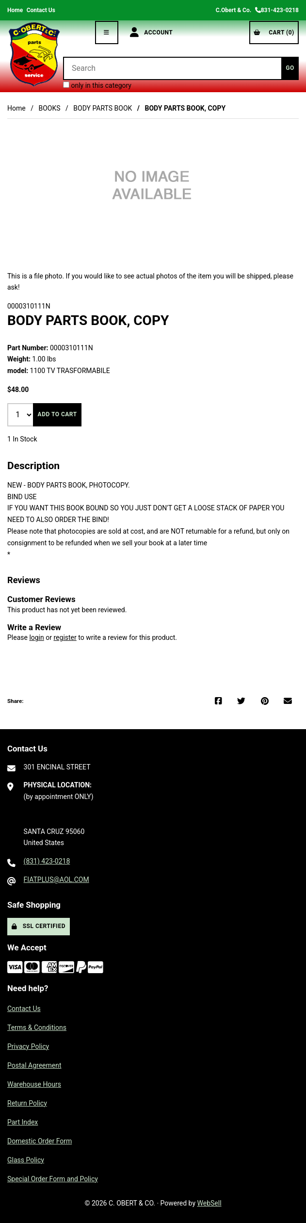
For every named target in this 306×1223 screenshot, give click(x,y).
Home (15, 10)
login (36, 637)
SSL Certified (38, 926)
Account (151, 32)
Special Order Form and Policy (52, 1179)
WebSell (209, 1203)
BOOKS (49, 108)
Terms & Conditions (36, 1027)
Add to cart (57, 414)
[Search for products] (172, 68)
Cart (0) (274, 32)
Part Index (22, 1122)
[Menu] (106, 32)
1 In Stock (22, 439)
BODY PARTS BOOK (102, 108)
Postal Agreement (34, 1065)
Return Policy (27, 1103)
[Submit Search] (290, 68)
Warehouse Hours (34, 1084)
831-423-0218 (277, 10)
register (64, 637)
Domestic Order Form (39, 1141)
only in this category (97, 85)
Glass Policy (25, 1160)
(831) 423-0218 (47, 861)
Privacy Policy (28, 1046)
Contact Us (41, 10)
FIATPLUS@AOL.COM (56, 879)
